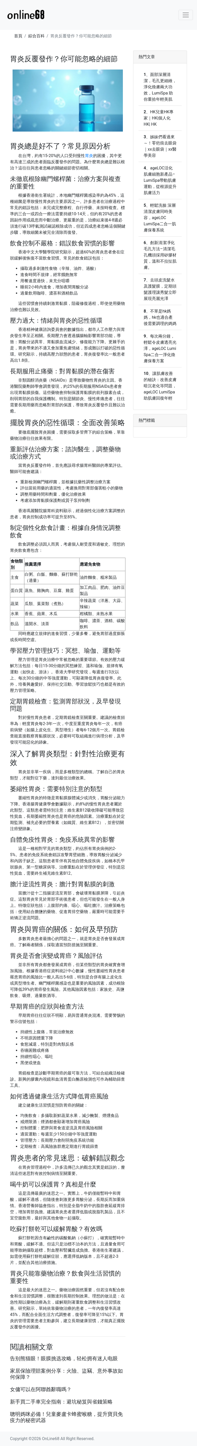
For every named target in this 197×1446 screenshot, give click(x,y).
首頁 (18, 35)
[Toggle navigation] (186, 15)
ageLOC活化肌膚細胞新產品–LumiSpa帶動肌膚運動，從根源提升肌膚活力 (160, 180)
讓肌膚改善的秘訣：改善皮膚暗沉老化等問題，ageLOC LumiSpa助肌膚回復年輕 (160, 386)
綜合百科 (36, 35)
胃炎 (89, 155)
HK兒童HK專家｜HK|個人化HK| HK (158, 118)
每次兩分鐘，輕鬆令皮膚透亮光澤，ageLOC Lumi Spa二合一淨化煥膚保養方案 (160, 348)
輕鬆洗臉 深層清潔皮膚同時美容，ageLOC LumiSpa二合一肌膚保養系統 (160, 218)
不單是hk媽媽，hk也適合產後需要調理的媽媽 (160, 317)
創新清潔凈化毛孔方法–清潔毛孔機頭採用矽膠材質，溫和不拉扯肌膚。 (160, 255)
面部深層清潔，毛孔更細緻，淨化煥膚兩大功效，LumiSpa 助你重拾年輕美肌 (160, 87)
